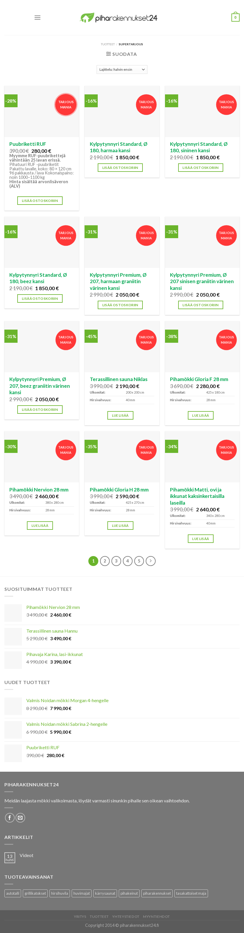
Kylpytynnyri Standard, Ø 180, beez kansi (38, 278)
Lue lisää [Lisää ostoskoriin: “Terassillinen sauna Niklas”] (120, 415)
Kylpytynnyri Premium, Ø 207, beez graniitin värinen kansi (39, 385)
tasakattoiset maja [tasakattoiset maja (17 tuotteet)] (191, 893)
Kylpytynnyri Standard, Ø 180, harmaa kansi (118, 147)
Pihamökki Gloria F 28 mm (199, 379)
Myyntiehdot (156, 916)
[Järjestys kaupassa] (122, 69)
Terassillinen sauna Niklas (118, 379)
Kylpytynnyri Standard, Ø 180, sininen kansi (199, 147)
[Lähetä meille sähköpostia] (20, 818)
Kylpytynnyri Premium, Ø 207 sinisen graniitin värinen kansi (202, 281)
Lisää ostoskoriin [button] (40, 200)
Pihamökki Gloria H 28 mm (119, 490)
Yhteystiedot (125, 916)
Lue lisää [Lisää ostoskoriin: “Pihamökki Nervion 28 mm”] (40, 525)
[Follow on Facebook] (10, 818)
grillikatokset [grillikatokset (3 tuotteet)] (35, 893)
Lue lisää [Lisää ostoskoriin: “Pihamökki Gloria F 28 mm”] (200, 415)
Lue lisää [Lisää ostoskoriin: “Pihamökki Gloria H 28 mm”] (120, 525)
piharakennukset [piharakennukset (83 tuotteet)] (157, 893)
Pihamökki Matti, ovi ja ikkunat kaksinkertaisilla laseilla (197, 496)
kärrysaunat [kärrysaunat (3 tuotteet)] (105, 893)
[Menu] (37, 17)
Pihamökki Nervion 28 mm (38, 490)
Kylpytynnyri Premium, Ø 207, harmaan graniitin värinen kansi (118, 281)
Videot (26, 855)
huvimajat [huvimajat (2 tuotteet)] (81, 893)
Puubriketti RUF (27, 144)
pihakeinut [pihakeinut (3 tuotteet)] (129, 893)
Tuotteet (108, 44)
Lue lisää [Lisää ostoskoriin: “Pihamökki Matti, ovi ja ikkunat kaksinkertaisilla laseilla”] (200, 539)
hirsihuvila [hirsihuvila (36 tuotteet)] (59, 893)
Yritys (80, 916)
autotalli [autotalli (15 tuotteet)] (12, 893)
